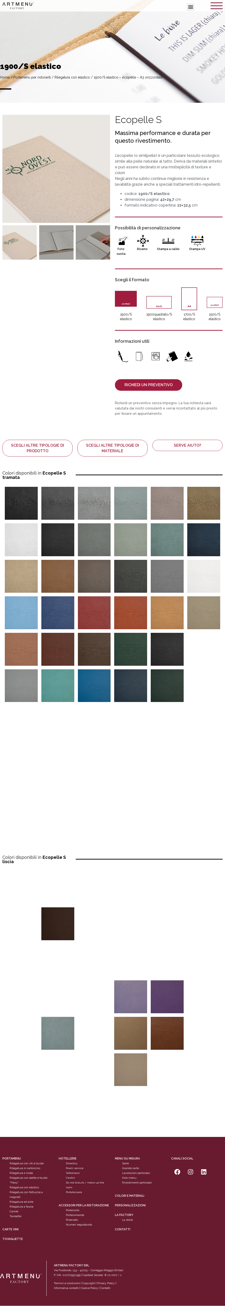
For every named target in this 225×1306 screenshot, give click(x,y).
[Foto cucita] (122, 241)
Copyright (88, 1283)
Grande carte (130, 1168)
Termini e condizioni (67, 1283)
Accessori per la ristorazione (84, 1205)
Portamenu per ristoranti (32, 77)
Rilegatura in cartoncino (25, 1168)
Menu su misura (127, 1158)
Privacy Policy (106, 1283)
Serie (125, 1163)
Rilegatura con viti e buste (27, 1163)
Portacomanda (75, 1215)
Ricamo (142, 249)
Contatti (122, 1229)
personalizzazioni (130, 1205)
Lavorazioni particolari (136, 1173)
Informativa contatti (66, 1288)
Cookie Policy (89, 1288)
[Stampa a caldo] (168, 241)
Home (5, 77)
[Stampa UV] (197, 241)
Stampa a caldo (168, 249)
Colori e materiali (129, 1195)
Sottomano (73, 1173)
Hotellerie (67, 1158)
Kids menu (129, 1178)
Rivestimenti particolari (137, 1182)
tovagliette (12, 1239)
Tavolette (15, 1216)
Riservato (72, 1219)
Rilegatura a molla (21, 1173)
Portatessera (74, 1192)
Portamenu (11, 1158)
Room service (74, 1168)
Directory (72, 1163)
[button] (190, 7)
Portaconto (72, 1210)
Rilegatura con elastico (72, 77)
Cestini (70, 1178)
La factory (124, 1215)
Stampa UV (197, 249)
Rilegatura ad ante (21, 1202)
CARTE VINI (10, 1229)
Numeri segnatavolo (79, 1224)
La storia (127, 1219)
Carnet (14, 1211)
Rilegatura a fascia (21, 1206)
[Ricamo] (143, 241)
